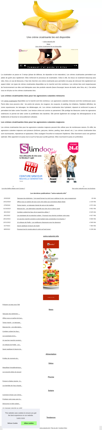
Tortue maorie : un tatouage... (11, 322)
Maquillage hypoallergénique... (12, 367)
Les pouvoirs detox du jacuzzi (11, 372)
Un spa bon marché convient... (12, 340)
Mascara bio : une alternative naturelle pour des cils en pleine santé (38, 208)
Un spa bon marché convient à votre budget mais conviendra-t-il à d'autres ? (41, 219)
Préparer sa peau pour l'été (11, 304)
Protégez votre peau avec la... (12, 399)
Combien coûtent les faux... (11, 331)
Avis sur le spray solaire (10, 412)
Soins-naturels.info (44, 428)
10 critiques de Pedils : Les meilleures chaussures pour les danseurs (39, 222)
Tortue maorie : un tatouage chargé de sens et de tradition (35, 205)
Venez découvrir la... (8, 421)
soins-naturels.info (49, 41)
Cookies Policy (63, 428)
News (48, 44)
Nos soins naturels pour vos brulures (83, 188)
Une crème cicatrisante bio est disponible (48, 46)
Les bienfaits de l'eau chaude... (12, 385)
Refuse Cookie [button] (13, 423)
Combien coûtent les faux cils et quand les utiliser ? (33, 212)
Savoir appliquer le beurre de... (12, 349)
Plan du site (54, 428)
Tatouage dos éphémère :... (11, 314)
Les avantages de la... (9, 336)
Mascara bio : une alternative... (12, 327)
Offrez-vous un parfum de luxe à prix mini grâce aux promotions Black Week (41, 201)
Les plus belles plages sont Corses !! (13, 188)
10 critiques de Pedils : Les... (11, 344)
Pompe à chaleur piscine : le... (12, 381)
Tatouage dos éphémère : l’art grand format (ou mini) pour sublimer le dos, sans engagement (46, 198)
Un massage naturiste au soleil (12, 408)
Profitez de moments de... (10, 358)
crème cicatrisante (10, 101)
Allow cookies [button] (29, 423)
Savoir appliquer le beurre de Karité (28, 225)
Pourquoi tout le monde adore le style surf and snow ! (34, 229)
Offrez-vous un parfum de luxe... (12, 318)
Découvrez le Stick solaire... (11, 403)
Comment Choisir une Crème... (12, 395)
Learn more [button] (21, 418)
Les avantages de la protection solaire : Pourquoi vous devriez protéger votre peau (43, 215)
